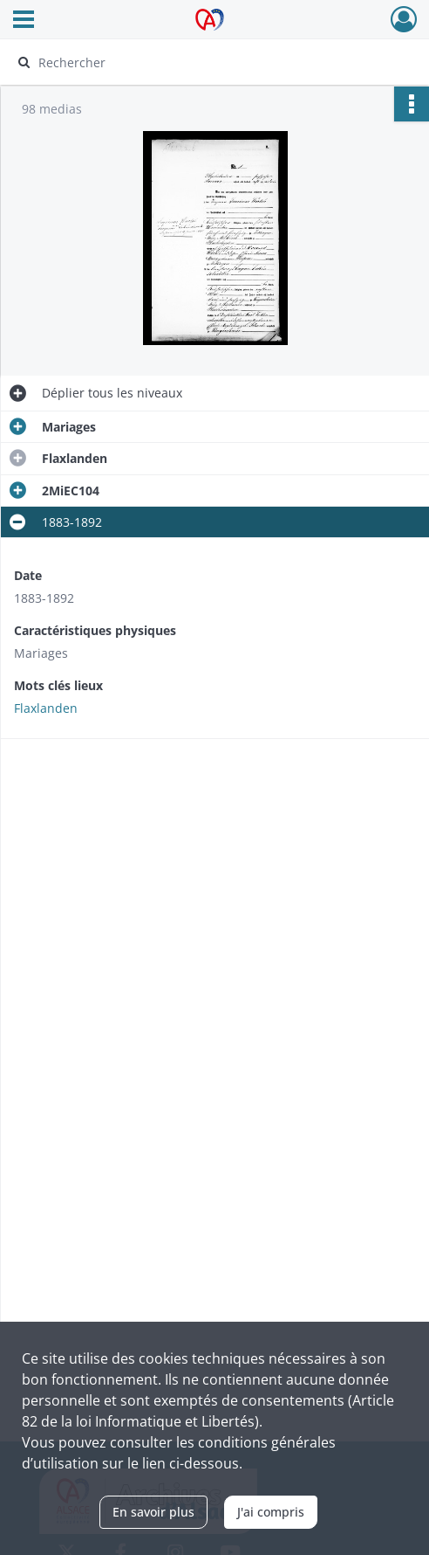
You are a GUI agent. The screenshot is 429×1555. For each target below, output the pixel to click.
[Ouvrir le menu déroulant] (23, 20)
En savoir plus (153, 1511)
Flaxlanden (46, 708)
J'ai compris (270, 1511)
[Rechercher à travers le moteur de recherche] (205, 62)
